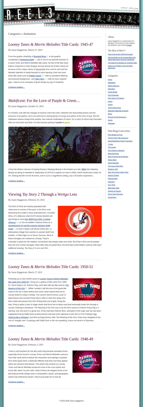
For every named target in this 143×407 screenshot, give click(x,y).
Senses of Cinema (114, 191)
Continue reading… (16, 87)
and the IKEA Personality (120, 54)
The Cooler (112, 147)
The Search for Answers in (122, 63)
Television (111, 123)
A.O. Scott (111, 185)
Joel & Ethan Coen (114, 108)
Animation (111, 89)
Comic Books (112, 92)
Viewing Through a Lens (42, 194)
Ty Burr (110, 144)
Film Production (113, 95)
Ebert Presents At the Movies (118, 157)
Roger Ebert (112, 160)
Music (110, 114)
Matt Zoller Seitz (113, 188)
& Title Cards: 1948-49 (50, 339)
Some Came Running (115, 194)
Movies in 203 (113, 169)
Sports (110, 120)
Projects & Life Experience (117, 117)
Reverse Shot (112, 178)
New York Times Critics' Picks (118, 172)
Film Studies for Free (115, 135)
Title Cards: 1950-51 (50, 267)
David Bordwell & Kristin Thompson (120, 141)
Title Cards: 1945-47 (50, 44)
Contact (129, 45)
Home (110, 79)
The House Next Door (115, 166)
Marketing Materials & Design (118, 111)
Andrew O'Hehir (113, 175)
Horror (110, 101)
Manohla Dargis (113, 153)
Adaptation (111, 83)
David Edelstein (113, 163)
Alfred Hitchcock (113, 86)
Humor (110, 104)
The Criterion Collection (116, 150)
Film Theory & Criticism (116, 98)
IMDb (83, 169)
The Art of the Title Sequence (118, 138)
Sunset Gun (112, 197)
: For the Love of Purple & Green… (44, 100)
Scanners (111, 182)
